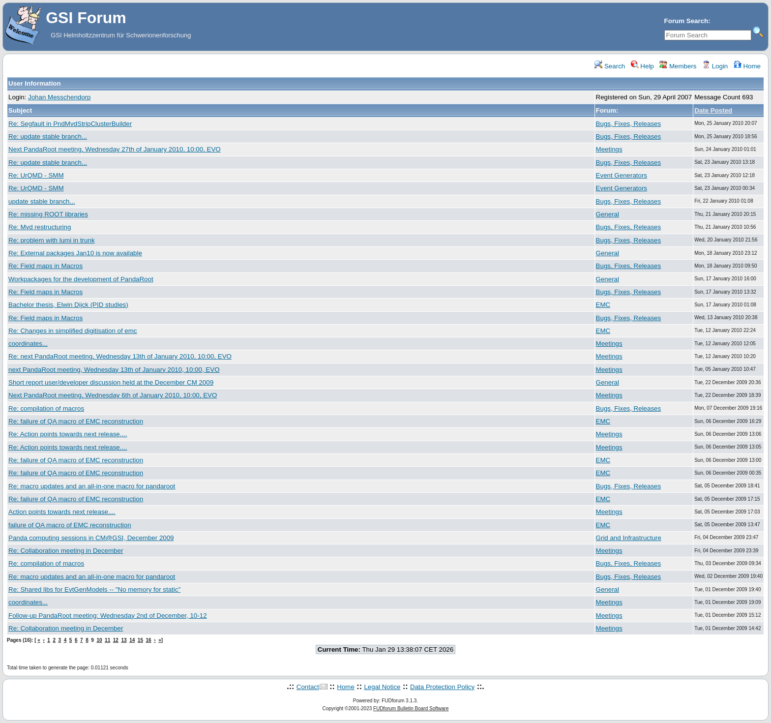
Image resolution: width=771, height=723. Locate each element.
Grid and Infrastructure (628, 538)
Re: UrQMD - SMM (36, 175)
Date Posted (713, 110)
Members (677, 66)
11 (107, 640)
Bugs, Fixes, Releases (628, 123)
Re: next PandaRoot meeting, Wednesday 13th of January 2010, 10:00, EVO (120, 356)
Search (609, 66)
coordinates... (28, 343)
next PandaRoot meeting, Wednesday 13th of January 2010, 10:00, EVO (114, 369)
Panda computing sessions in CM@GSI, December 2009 (91, 538)
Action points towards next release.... (62, 511)
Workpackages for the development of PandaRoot (80, 279)
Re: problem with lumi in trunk (51, 240)
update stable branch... (41, 201)
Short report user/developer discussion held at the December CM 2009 (110, 382)
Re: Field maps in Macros (45, 266)
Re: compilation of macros (46, 408)
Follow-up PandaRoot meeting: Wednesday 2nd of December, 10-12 (107, 615)
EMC (603, 304)
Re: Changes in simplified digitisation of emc (72, 330)
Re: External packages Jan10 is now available (75, 253)
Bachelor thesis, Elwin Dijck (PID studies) (68, 304)
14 (132, 640)
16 (148, 640)
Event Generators (621, 175)
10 (99, 640)
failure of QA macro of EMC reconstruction (69, 525)
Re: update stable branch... (47, 136)
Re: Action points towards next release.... (67, 434)
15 (140, 640)
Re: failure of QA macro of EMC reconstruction (75, 421)
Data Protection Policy (442, 687)
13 (123, 640)
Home (747, 66)
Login (715, 66)
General (607, 214)
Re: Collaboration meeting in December (65, 550)
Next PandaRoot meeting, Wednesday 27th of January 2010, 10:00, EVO (114, 149)
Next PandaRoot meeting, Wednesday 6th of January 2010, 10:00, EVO (112, 395)
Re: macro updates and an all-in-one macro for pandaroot (91, 486)
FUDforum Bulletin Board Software (410, 708)
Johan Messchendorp (59, 97)
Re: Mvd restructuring (39, 227)
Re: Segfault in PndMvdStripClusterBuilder (70, 123)
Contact (308, 687)
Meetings (609, 149)
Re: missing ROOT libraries (48, 214)
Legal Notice (382, 687)
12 (116, 640)
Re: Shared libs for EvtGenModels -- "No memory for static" (94, 589)
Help (642, 66)
